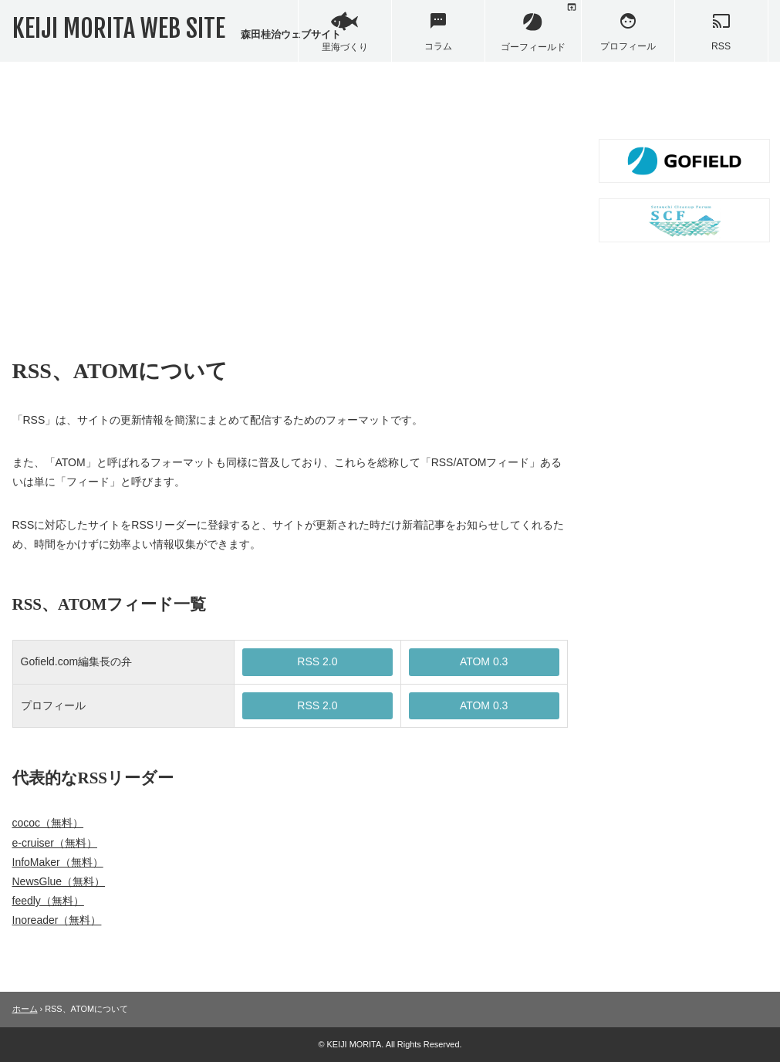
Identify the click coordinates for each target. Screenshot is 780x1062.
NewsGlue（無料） (59, 881)
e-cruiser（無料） (54, 843)
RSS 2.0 (317, 661)
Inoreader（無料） (57, 920)
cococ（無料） (48, 823)
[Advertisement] (290, 208)
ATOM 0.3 (484, 661)
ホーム (25, 1008)
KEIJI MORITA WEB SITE (176, 28)
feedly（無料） (48, 901)
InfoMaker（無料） (57, 862)
